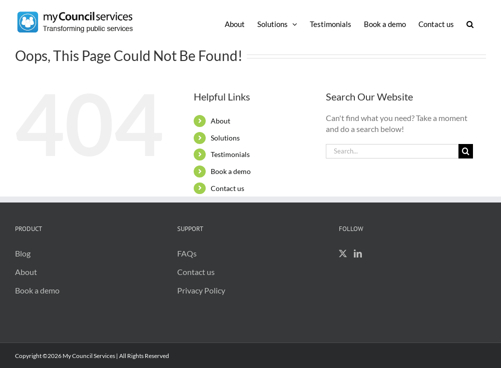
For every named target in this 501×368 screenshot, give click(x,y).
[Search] (465, 151)
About (220, 120)
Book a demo (231, 171)
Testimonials (230, 154)
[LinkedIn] (358, 254)
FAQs (187, 253)
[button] (469, 23)
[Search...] (392, 151)
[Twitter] (343, 254)
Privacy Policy (201, 290)
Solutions (225, 138)
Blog (23, 253)
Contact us (227, 188)
